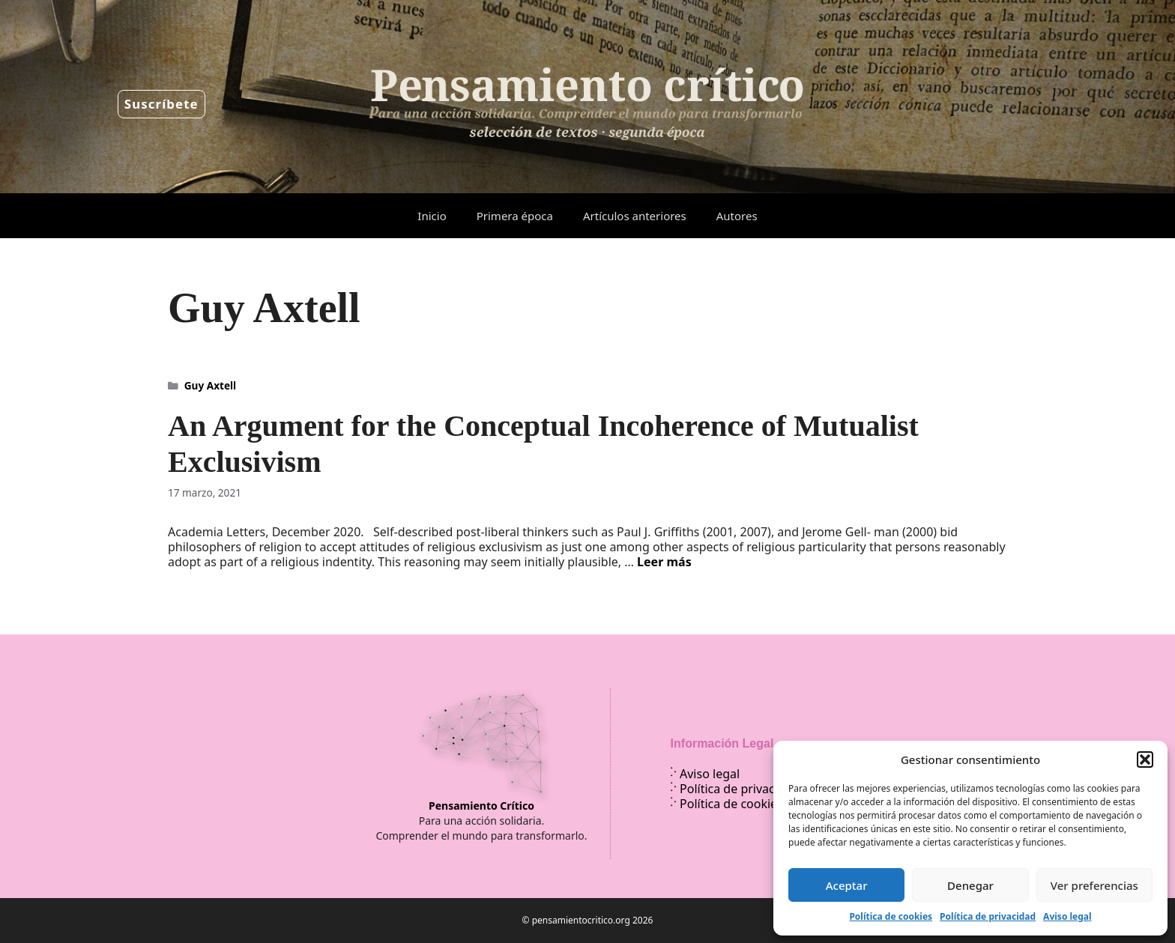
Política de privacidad (988, 916)
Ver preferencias (1094, 885)
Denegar (970, 885)
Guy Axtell (210, 385)
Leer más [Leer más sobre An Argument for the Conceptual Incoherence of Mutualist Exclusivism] (664, 562)
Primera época (515, 215)
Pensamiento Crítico (481, 805)
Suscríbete (161, 103)
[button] (1145, 759)
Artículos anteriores (634, 215)
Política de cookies (890, 916)
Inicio (431, 215)
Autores (737, 215)
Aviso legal (1067, 916)
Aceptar (847, 885)
